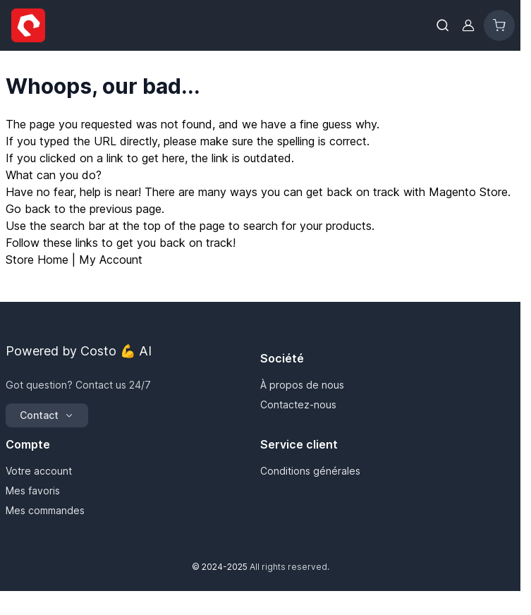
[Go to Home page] (28, 25)
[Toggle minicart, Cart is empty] (499, 25)
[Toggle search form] (443, 25)
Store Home (37, 259)
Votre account (39, 471)
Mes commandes (45, 510)
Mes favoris (33, 491)
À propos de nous (302, 385)
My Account (110, 259)
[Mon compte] (468, 25)
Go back (28, 209)
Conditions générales (310, 471)
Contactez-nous (298, 404)
